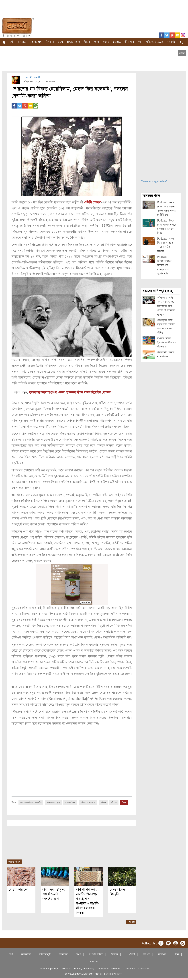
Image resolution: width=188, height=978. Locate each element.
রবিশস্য (103, 802)
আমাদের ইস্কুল (70, 802)
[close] (182, 53)
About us (66, 967)
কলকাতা (21, 42)
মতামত (117, 42)
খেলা (96, 42)
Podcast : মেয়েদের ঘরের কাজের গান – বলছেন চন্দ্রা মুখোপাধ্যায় (164, 265)
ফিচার (87, 42)
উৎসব (106, 42)
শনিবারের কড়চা (154, 42)
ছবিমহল (114, 802)
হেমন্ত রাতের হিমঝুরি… (117, 891)
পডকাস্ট (171, 42)
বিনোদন (49, 42)
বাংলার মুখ (36, 42)
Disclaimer (129, 967)
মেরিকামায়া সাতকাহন (88, 802)
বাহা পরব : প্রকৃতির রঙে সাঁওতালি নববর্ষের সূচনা (53, 893)
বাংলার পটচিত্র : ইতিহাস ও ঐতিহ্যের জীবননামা (166, 342)
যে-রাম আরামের (18, 889)
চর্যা (11, 42)
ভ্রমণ (60, 42)
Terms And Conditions (109, 967)
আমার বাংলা (73, 42)
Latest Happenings (48, 967)
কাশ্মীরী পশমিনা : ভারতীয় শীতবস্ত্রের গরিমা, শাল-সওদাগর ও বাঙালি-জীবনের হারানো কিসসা (87, 900)
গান (140, 42)
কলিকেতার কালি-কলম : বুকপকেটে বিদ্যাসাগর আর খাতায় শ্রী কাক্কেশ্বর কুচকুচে (166, 306)
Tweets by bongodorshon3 (154, 181)
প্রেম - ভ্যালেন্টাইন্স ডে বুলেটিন (30, 802)
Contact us (143, 967)
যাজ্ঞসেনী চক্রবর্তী (32, 77)
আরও (132, 921)
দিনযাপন (94, 960)
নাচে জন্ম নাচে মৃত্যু (53, 802)
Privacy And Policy (84, 967)
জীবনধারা (130, 42)
